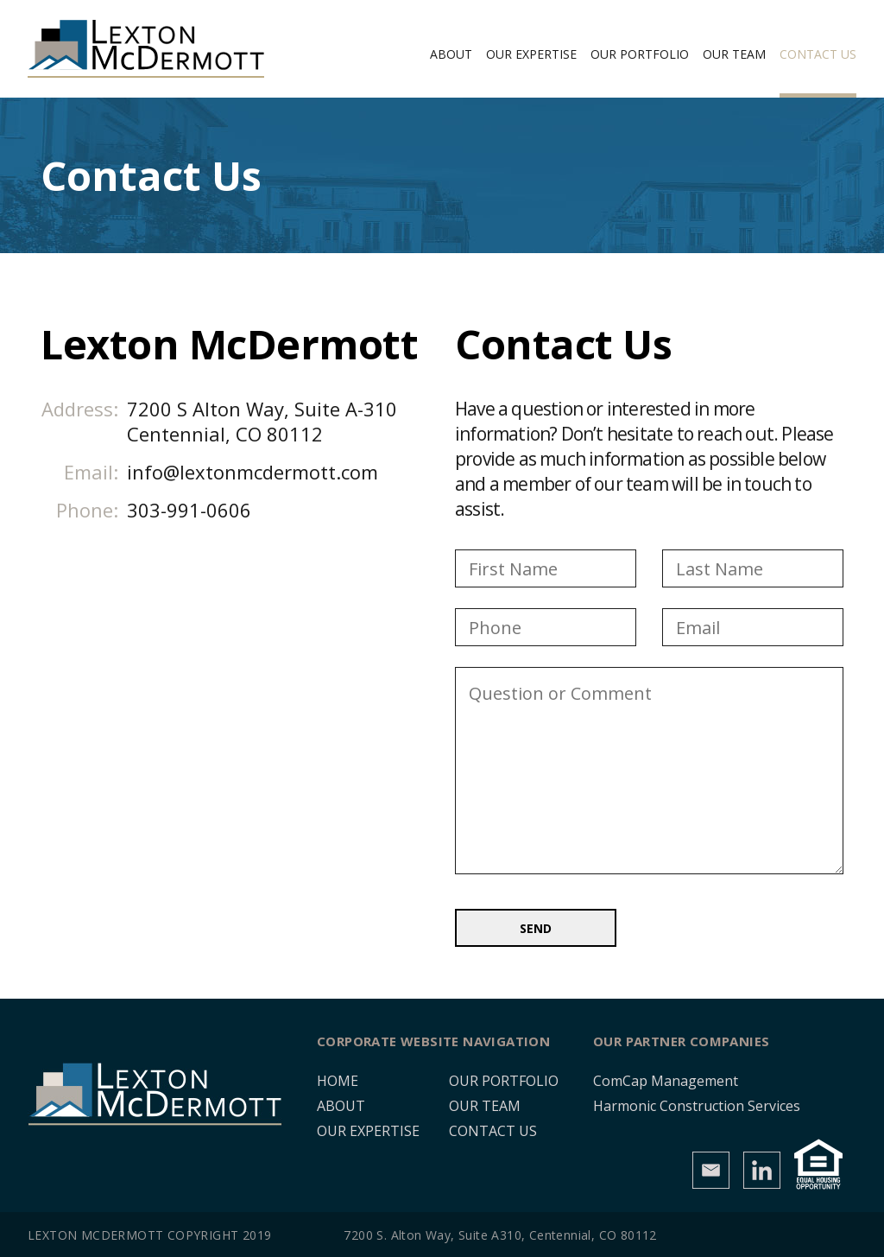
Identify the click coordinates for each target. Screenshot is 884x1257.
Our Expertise (531, 54)
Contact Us (818, 54)
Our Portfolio (639, 54)
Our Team (734, 54)
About (451, 54)
